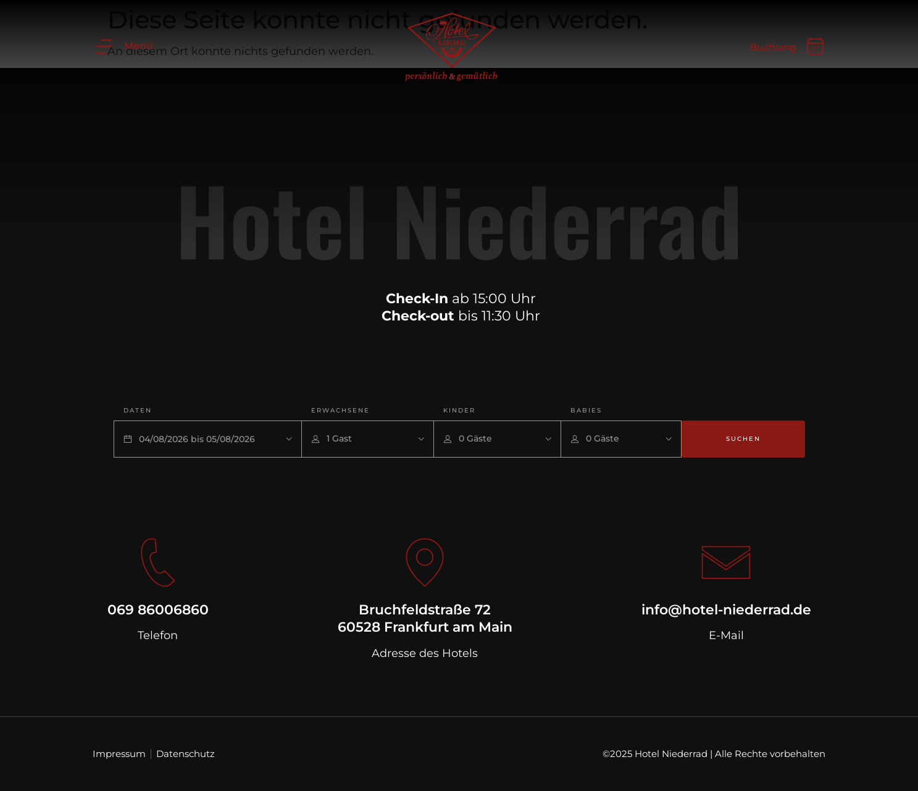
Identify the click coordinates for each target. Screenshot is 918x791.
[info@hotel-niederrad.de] (726, 562)
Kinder (459, 410)
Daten (137, 410)
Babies (586, 410)
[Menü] (104, 46)
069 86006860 (158, 609)
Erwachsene (340, 410)
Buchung (772, 47)
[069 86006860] (158, 562)
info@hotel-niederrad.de (726, 609)
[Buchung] (815, 46)
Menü (138, 46)
